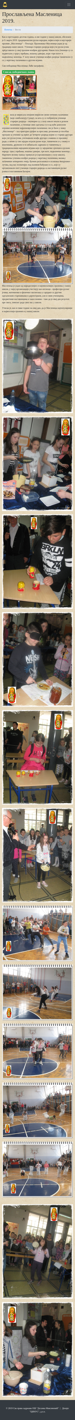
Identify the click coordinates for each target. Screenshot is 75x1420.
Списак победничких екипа (18, 72)
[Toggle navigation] (69, 4)
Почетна (8, 29)
